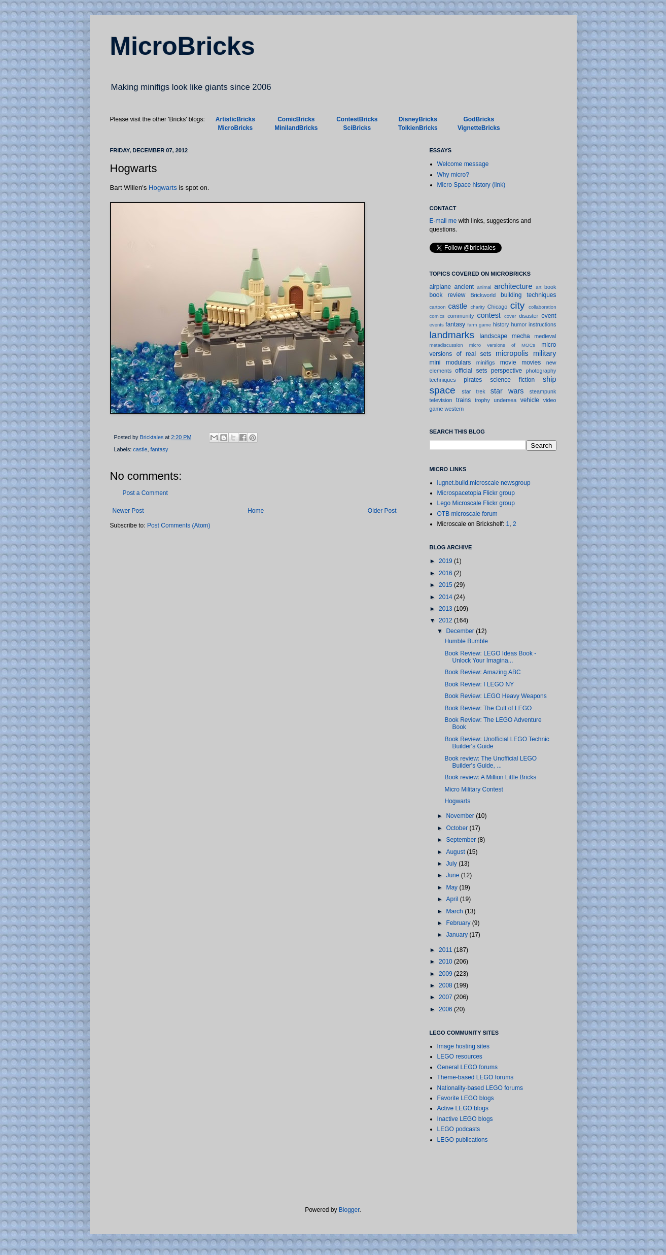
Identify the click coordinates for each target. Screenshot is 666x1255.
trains (463, 400)
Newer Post (128, 510)
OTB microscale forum (467, 513)
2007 (446, 997)
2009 (446, 973)
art (538, 287)
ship (549, 379)
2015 (446, 584)
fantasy (159, 449)
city (517, 305)
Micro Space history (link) (471, 184)
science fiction (512, 379)
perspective (506, 370)
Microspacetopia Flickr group (476, 493)
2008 (446, 985)
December (461, 631)
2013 (446, 608)
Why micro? (453, 174)
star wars (507, 391)
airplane (440, 286)
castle (140, 449)
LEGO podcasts (458, 1129)
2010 (446, 961)
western (454, 409)
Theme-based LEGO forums (475, 1077)
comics (437, 316)
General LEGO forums (467, 1067)
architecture (513, 286)
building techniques (528, 295)
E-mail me (443, 220)
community (460, 316)
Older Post (382, 510)
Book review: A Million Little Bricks (490, 777)
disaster (528, 316)
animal (484, 287)
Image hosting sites (463, 1046)
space (442, 390)
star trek (473, 391)
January (457, 934)
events (437, 324)
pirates (473, 379)
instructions (542, 324)
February (459, 923)
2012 (446, 620)
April (453, 899)
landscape (494, 336)
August (456, 851)
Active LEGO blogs (462, 1108)
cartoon (438, 307)
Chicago (497, 307)
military (544, 353)
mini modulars (450, 362)
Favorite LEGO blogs (465, 1098)
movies (531, 362)
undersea (505, 400)
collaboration (542, 307)
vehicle (529, 400)
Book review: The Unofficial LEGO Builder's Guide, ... (490, 762)
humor (519, 324)
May (452, 887)
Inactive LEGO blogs (465, 1118)
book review (448, 295)
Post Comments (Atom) (179, 525)
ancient (464, 286)
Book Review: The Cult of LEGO (488, 708)
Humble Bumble (465, 641)
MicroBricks (182, 46)
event (548, 315)
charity (477, 307)
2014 (446, 597)
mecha (521, 336)
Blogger (349, 1209)
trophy (482, 400)
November (461, 815)
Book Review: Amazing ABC (482, 672)
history (501, 324)
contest (488, 315)
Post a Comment (145, 493)
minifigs (485, 362)
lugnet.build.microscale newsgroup (484, 482)
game (485, 324)
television (441, 400)
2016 (446, 573)
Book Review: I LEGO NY (479, 684)
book (550, 287)
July (452, 863)
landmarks (452, 334)
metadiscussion (446, 345)
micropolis (512, 353)
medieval (545, 336)
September (461, 839)
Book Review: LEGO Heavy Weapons (495, 696)
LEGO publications (462, 1139)
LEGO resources (459, 1056)
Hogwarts (163, 187)
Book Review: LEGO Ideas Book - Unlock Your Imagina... (490, 657)
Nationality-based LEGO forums (480, 1088)
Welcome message (463, 164)
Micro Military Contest (473, 789)
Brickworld (483, 295)
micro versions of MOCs (502, 345)
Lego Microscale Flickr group (476, 503)
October (457, 828)
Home (256, 510)
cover (510, 316)
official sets (471, 370)
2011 (446, 949)
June (453, 875)
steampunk (543, 391)
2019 (446, 561)
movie (508, 362)
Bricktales (152, 437)
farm (472, 324)
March (455, 911)
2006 (446, 1009)
